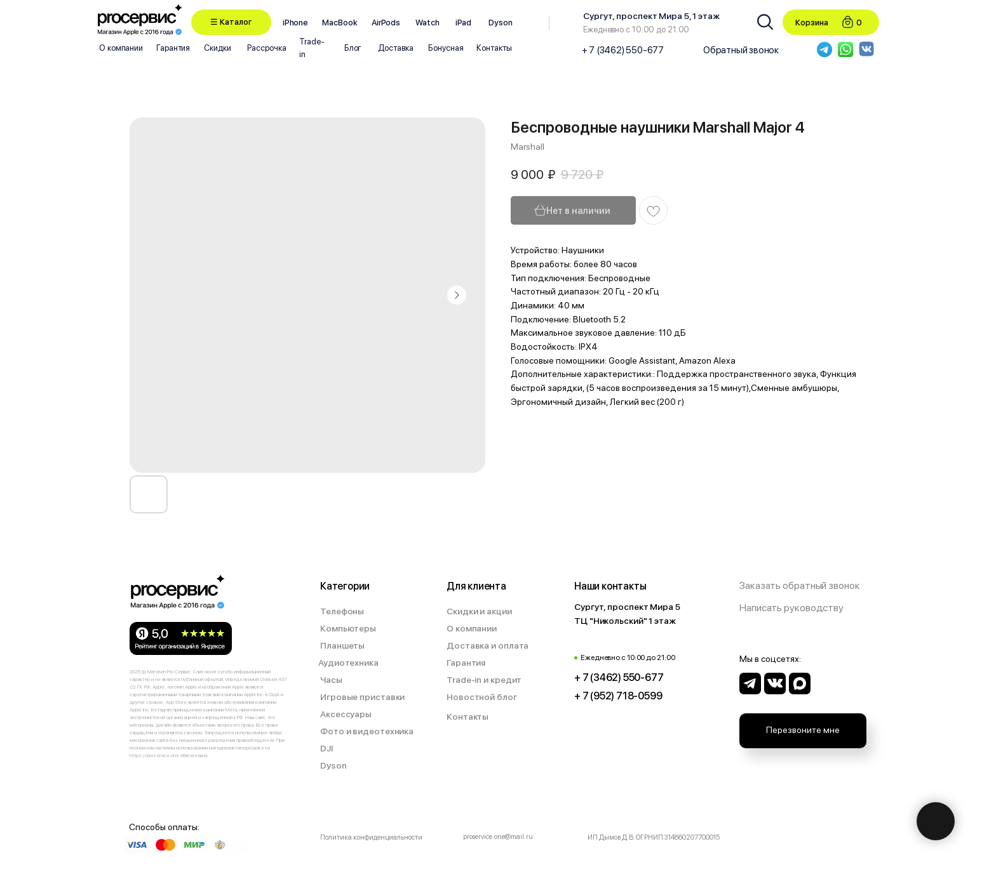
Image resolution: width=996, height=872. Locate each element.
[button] (231, 22)
